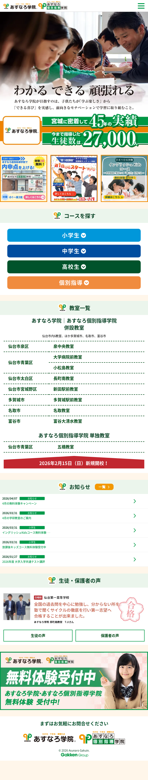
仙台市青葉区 (41, 447)
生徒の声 (38, 635)
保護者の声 (110, 635)
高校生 (71, 266)
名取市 (39, 410)
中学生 (71, 251)
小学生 (71, 235)
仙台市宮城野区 (43, 389)
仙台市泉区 (41, 346)
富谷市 (45, 421)
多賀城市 (45, 400)
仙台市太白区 (41, 378)
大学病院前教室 (67, 357)
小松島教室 (63, 368)
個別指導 (71, 282)
